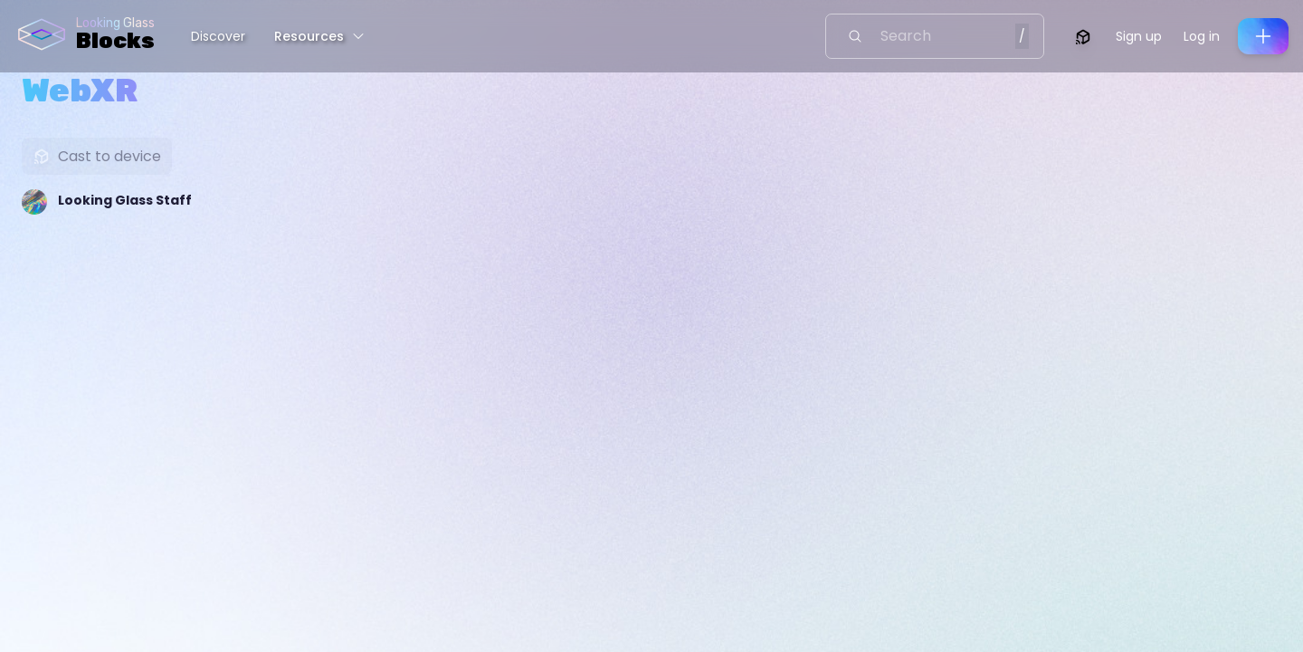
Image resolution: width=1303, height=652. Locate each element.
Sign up (1139, 36)
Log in (1202, 36)
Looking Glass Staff (125, 200)
